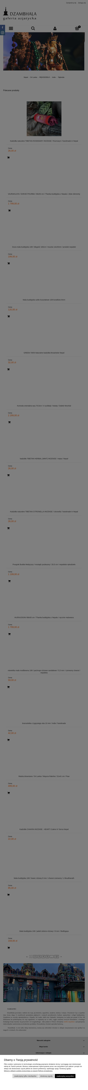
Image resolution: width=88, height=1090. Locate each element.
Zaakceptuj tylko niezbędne (25, 1076)
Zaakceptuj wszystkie (65, 1076)
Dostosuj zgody (46, 1076)
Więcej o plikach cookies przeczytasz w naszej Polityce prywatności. (28, 1071)
